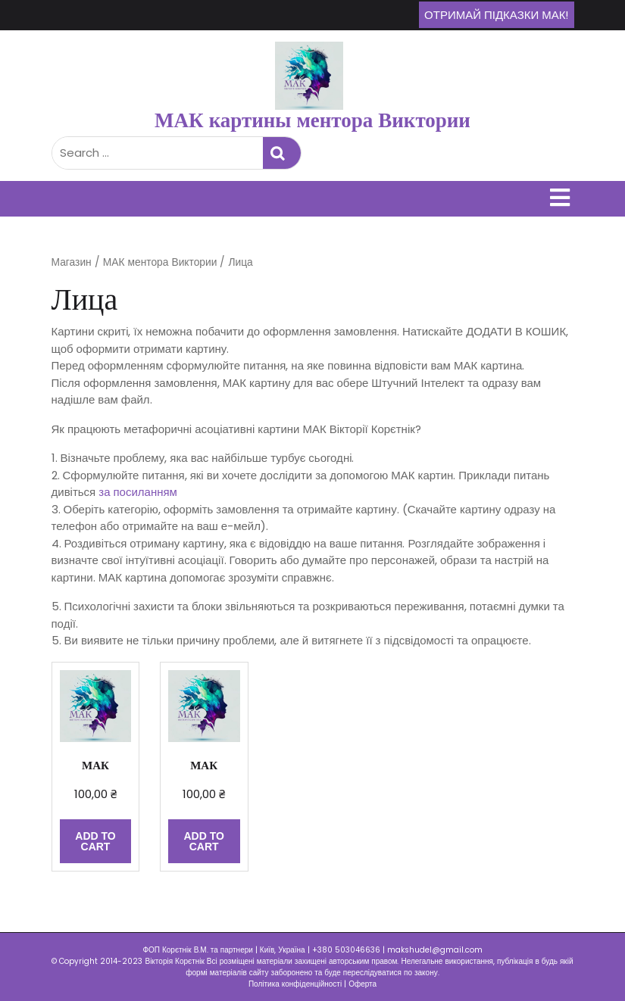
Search (282, 153)
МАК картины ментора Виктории (312, 120)
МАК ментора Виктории (160, 262)
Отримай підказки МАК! (496, 15)
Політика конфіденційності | (298, 984)
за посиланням (137, 492)
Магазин (72, 262)
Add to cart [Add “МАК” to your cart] (95, 841)
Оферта (362, 984)
